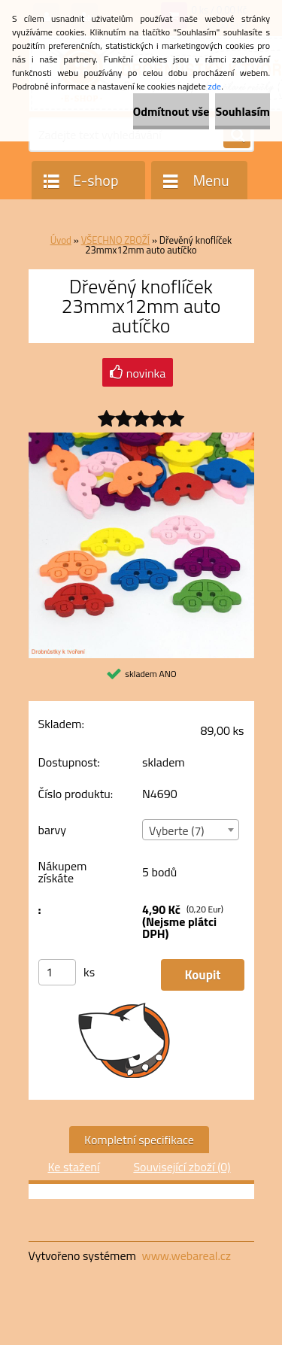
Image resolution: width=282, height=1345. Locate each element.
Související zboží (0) (181, 1167)
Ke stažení (73, 1167)
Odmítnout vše (171, 111)
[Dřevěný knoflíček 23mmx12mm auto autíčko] (141, 439)
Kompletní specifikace (139, 1140)
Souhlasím (242, 111)
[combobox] (190, 829)
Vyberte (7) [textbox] (177, 830)
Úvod (60, 239)
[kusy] (57, 972)
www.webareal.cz (186, 1255)
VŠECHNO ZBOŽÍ (115, 239)
